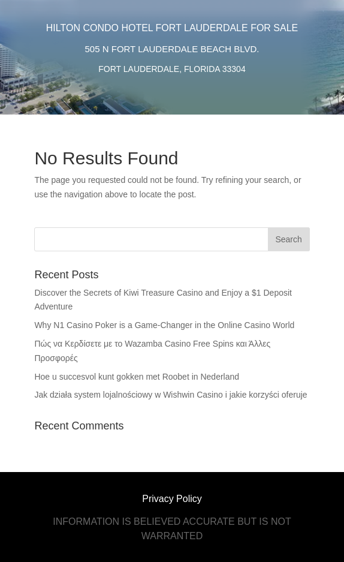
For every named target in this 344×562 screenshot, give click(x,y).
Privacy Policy (172, 499)
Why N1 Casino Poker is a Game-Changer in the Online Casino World (164, 325)
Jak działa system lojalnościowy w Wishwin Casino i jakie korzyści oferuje (170, 394)
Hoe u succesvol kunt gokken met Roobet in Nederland (136, 376)
